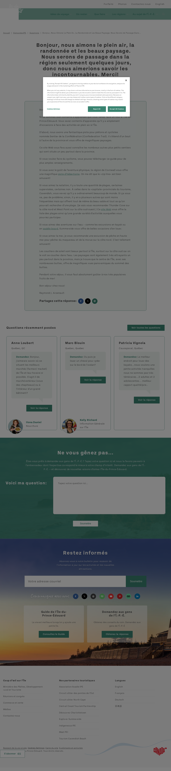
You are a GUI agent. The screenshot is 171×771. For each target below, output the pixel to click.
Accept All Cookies (117, 109)
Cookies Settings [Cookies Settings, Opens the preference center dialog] (53, 109)
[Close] (126, 80)
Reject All (97, 109)
